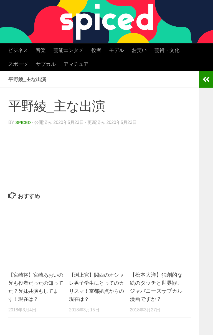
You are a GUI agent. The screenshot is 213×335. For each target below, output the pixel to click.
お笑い (139, 50)
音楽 (41, 50)
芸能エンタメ (68, 50)
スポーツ (18, 64)
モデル (116, 50)
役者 (96, 50)
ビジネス (18, 50)
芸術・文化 (166, 50)
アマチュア (76, 64)
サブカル (46, 64)
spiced (23, 122)
